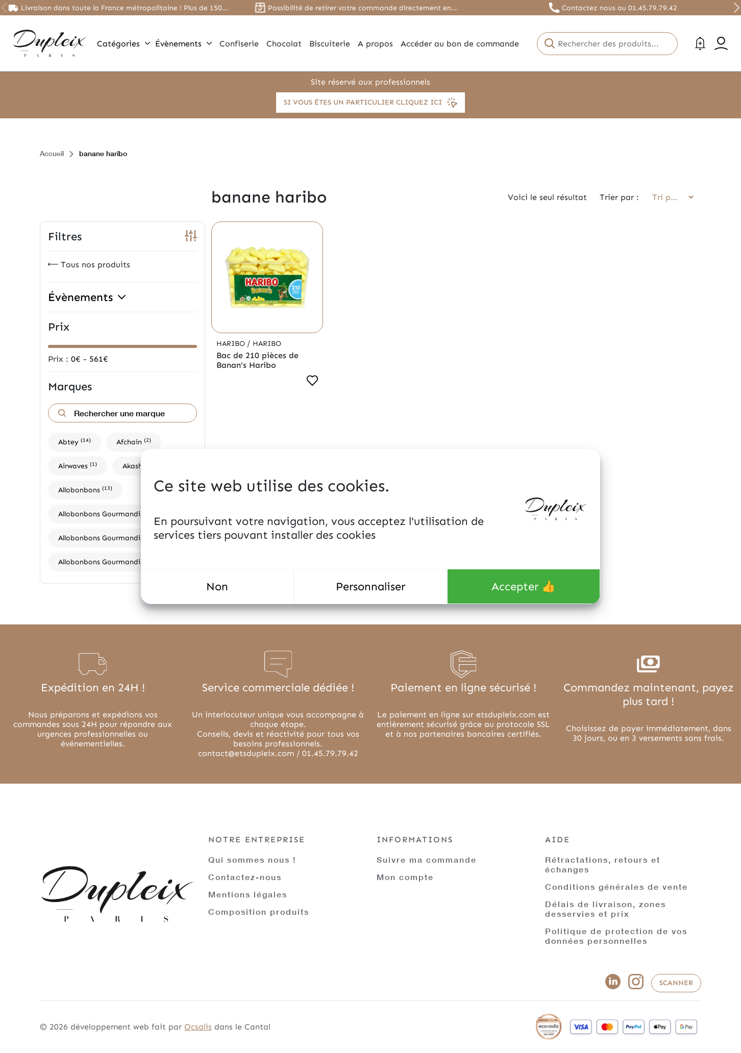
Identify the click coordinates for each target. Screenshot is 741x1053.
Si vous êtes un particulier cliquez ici (370, 102)
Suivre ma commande (427, 859)
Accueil (52, 153)
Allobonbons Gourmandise (109, 513)
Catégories (123, 43)
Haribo (231, 343)
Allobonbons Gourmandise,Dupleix (121, 537)
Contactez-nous (245, 877)
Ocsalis (198, 1027)
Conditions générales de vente (616, 886)
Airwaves (77, 465)
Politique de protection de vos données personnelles (616, 935)
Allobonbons (85, 489)
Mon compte (405, 877)
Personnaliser (370, 586)
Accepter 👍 (523, 586)
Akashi (138, 465)
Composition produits (258, 911)
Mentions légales (247, 894)
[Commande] (669, 197)
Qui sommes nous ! (252, 859)
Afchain (133, 441)
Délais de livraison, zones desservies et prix (605, 908)
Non (217, 586)
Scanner (676, 983)
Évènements (183, 43)
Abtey (74, 441)
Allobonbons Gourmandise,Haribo (120, 561)
